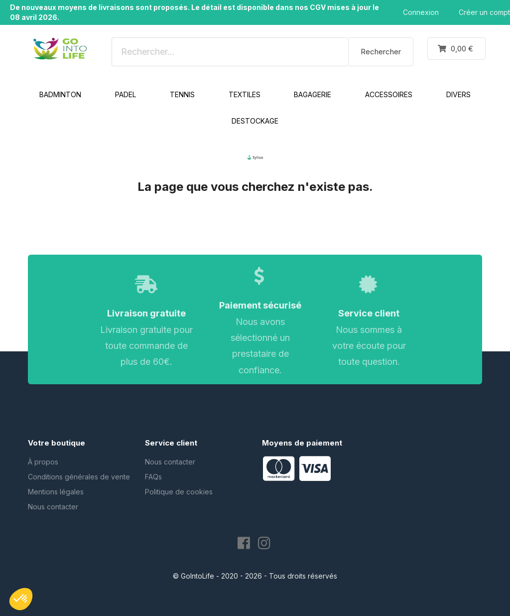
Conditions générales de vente (79, 476)
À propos (43, 462)
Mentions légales (56, 491)
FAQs (153, 476)
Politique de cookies (179, 491)
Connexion (421, 12)
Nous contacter (53, 506)
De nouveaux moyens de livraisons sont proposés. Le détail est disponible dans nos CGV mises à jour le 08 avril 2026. (194, 12)
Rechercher (381, 51)
